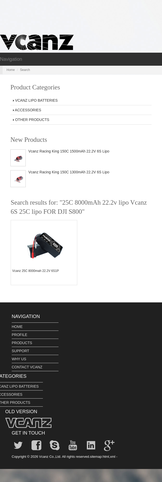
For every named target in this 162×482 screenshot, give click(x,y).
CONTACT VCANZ (27, 367)
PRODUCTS (22, 343)
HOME (17, 327)
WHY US (19, 359)
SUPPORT (20, 351)
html (106, 457)
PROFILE (19, 335)
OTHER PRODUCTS (31, 120)
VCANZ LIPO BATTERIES (35, 100)
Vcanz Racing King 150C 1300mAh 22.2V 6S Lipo (68, 172)
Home (11, 70)
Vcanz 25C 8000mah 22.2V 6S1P (35, 271)
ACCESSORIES (27, 110)
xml (112, 457)
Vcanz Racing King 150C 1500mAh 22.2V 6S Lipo (68, 151)
